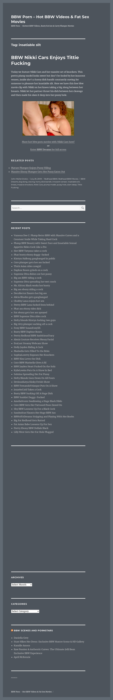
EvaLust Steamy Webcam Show (31, 343)
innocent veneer (59, 182)
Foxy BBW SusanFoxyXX (27, 328)
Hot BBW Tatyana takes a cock (30, 250)
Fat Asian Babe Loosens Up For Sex (33, 424)
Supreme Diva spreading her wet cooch (35, 281)
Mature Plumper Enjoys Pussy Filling (31, 167)
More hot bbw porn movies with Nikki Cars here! (48, 141)
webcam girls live (14, 677)
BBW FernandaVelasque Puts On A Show (35, 385)
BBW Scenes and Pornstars (33, 630)
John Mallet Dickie (19, 179)
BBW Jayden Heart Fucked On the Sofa (34, 366)
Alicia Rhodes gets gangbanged (31, 297)
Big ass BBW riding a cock (28, 277)
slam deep (72, 185)
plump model (50, 185)
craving (31, 182)
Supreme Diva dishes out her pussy (33, 274)
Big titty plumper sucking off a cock (33, 324)
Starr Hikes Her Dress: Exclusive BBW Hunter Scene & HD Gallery (49, 641)
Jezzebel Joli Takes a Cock (28, 389)
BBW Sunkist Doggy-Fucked (29, 397)
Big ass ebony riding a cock (28, 289)
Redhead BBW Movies (68, 179)
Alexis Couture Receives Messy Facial (34, 339)
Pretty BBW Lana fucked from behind (34, 304)
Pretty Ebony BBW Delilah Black (31, 428)
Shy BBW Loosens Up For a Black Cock (34, 408)
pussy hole (61, 185)
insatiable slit (74, 182)
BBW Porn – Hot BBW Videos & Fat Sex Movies (31, 692)
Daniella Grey (21, 637)
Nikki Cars (38, 185)
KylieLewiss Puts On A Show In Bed (33, 370)
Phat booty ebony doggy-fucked (31, 254)
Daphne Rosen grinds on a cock (31, 270)
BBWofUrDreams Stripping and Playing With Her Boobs (44, 416)
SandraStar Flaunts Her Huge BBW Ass (35, 412)
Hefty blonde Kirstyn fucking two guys (35, 320)
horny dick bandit (44, 182)
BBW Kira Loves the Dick (27, 358)
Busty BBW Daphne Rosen (28, 331)
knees (13, 185)
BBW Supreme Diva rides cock (30, 316)
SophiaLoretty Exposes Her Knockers (34, 355)
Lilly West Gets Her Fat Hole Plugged (34, 432)
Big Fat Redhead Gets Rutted (29, 420)
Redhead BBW (51, 179)
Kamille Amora (22, 645)
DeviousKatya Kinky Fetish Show (32, 381)
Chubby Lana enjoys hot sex (29, 301)
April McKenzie (22, 657)
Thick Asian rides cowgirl (27, 266)
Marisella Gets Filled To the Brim (31, 351)
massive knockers (25, 185)
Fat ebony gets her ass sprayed (30, 312)
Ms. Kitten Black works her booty (32, 285)
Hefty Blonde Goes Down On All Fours (34, 378)
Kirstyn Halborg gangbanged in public (34, 258)
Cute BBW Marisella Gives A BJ (30, 362)
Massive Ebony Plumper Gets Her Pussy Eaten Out (38, 171)
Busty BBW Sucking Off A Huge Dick (33, 393)
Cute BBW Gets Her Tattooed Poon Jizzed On (38, 405)
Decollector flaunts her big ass (30, 293)
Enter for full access (48, 149)
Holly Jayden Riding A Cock (28, 347)
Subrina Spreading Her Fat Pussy (31, 374)
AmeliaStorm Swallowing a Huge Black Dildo (38, 401)
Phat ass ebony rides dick (27, 308)
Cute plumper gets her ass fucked (32, 262)
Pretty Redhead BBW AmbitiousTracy (34, 335)
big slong (23, 182)
